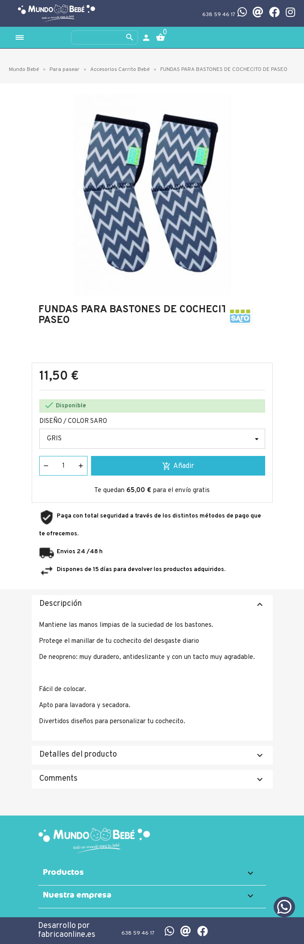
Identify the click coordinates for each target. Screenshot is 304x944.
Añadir (178, 466)
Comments (152, 779)
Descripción (152, 604)
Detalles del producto (152, 755)
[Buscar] (104, 37)
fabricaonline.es (67, 935)
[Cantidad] (63, 466)
